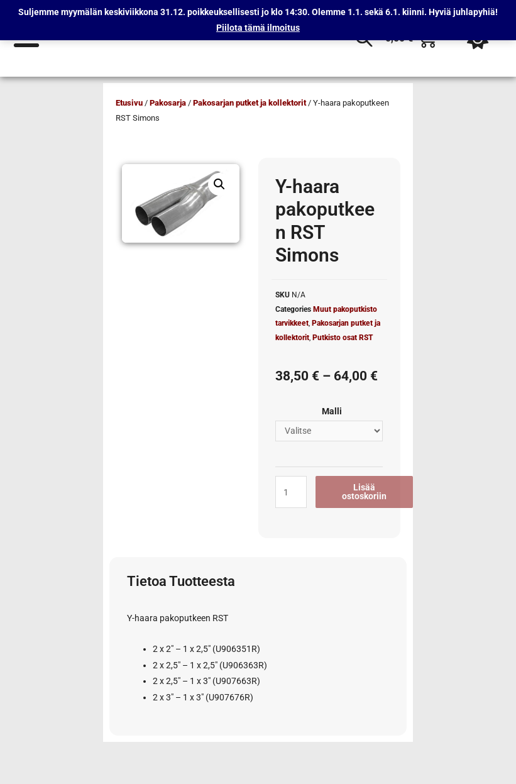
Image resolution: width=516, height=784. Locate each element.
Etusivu (129, 103)
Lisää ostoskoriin (364, 491)
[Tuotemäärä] (291, 492)
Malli (332, 411)
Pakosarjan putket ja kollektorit (249, 103)
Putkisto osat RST (342, 337)
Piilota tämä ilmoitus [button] (258, 28)
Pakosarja (168, 103)
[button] (219, 184)
